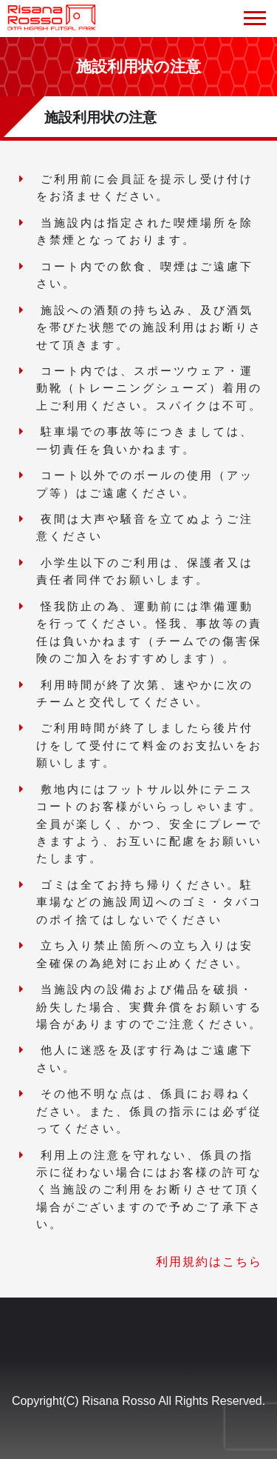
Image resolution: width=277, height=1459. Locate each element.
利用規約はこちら (209, 1261)
